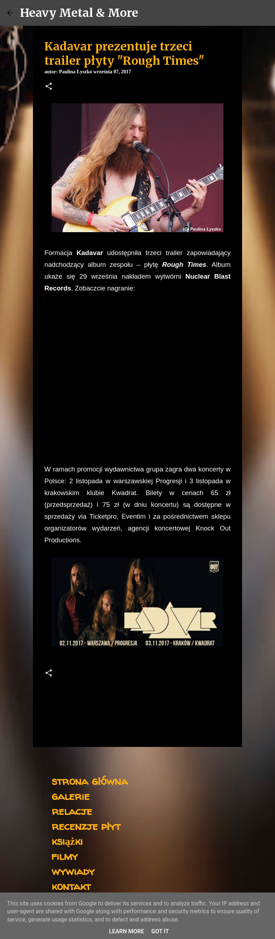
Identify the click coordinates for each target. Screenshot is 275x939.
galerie (71, 795)
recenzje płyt (86, 825)
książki (67, 840)
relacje (72, 810)
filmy (65, 855)
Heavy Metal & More (79, 13)
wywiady (73, 871)
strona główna (90, 780)
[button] (48, 87)
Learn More (126, 931)
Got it (160, 931)
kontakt (71, 886)
